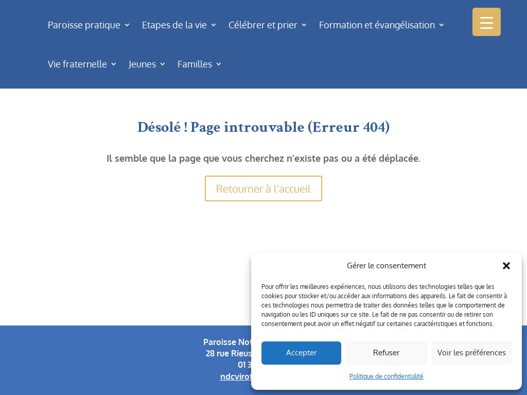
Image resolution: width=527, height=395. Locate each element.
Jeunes (142, 64)
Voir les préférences (471, 352)
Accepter (301, 352)
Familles (195, 64)
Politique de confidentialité (386, 376)
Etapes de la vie (174, 24)
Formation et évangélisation (377, 24)
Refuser (386, 352)
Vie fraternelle (77, 64)
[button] (506, 266)
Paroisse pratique (84, 24)
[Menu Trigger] (486, 22)
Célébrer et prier (263, 24)
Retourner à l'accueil (263, 188)
